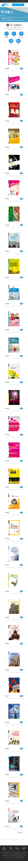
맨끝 (15, 841)
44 (13, 839)
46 (18, 839)
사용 (21, 68)
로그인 (3, 1)
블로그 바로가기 (21, 4)
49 (26, 839)
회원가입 (7, 1)
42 (8, 839)
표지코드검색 (19, 832)
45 (16, 839)
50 (13, 841)
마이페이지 (24, 1)
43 (11, 839)
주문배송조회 (17, 1)
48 (23, 839)
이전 (4, 839)
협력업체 (14, 4)
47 (21, 839)
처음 (2, 839)
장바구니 (12, 1)
